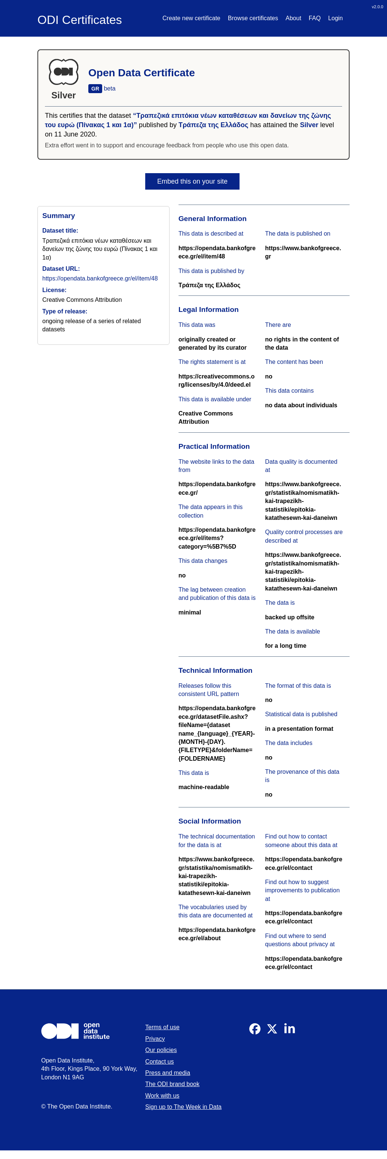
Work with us (162, 1095)
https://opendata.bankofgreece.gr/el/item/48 (100, 278)
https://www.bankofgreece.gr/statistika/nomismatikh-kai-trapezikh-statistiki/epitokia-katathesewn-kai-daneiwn (303, 501)
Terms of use (162, 1027)
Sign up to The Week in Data (183, 1107)
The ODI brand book (172, 1084)
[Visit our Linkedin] (289, 1032)
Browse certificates (253, 18)
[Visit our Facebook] (254, 1032)
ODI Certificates (79, 20)
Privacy (155, 1039)
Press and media (167, 1073)
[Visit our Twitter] (272, 1032)
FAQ (315, 18)
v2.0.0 (377, 6)
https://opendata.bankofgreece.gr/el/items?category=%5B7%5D (217, 538)
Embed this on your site (192, 181)
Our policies (161, 1050)
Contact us (159, 1061)
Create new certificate (191, 18)
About (293, 18)
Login (335, 18)
